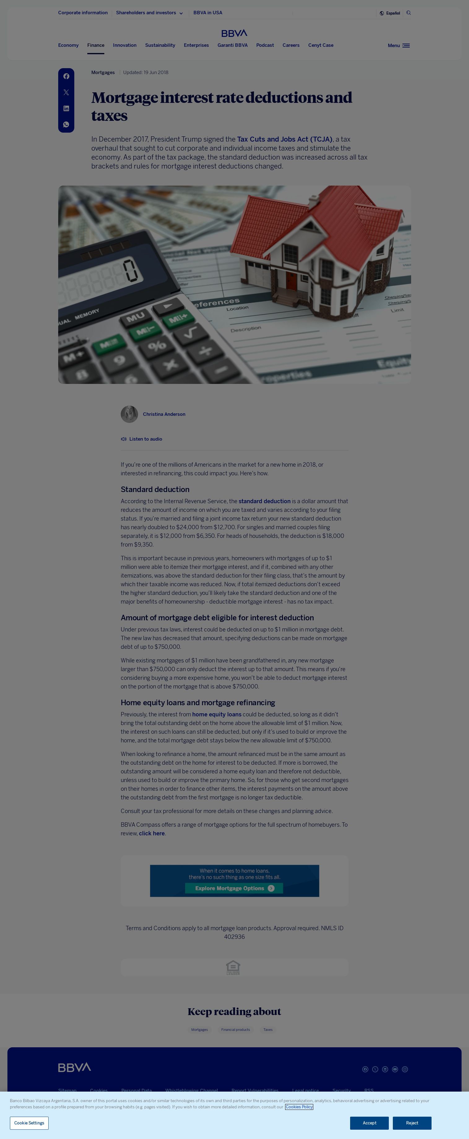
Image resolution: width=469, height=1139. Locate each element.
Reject (412, 1123)
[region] (234, 1115)
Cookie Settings (29, 1123)
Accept (369, 1123)
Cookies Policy (299, 1107)
